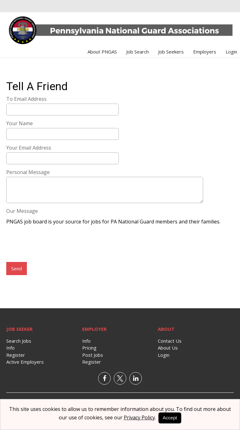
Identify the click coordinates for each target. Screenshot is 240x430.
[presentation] (53, 244)
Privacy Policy (139, 417)
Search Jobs (18, 341)
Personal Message (28, 172)
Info (10, 348)
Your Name (19, 123)
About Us (168, 348)
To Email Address (26, 98)
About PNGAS (102, 52)
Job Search (137, 52)
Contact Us (170, 341)
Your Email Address (28, 147)
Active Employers (25, 362)
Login (231, 52)
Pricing (89, 348)
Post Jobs (92, 355)
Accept (170, 417)
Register (15, 355)
